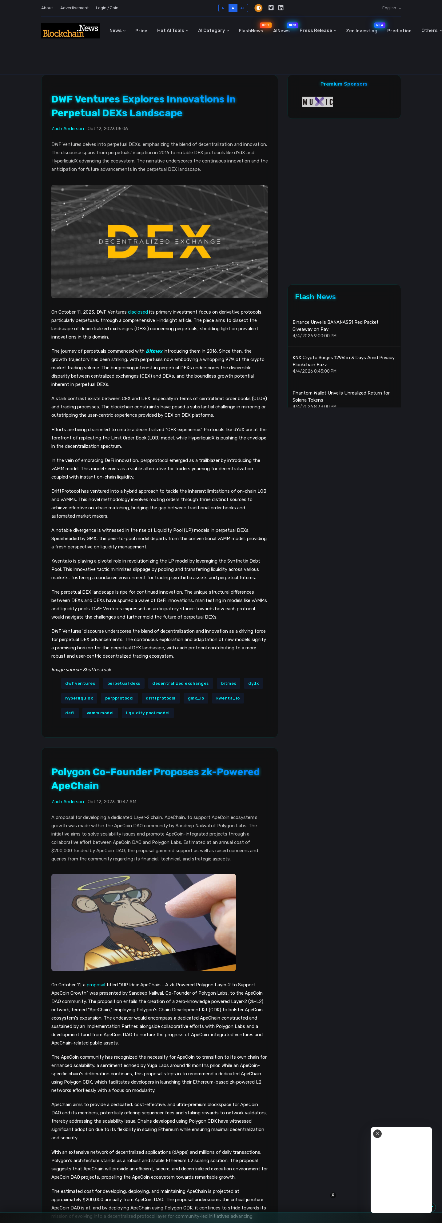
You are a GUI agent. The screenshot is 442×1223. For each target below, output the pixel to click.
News (116, 30)
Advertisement (74, 8)
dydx (253, 683)
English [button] (389, 8)
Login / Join (107, 8)
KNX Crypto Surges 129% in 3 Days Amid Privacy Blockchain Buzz (344, 361)
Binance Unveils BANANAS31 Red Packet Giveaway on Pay (336, 325)
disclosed (138, 312)
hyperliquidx (79, 698)
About (47, 8)
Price (141, 31)
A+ (243, 8)
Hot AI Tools (170, 30)
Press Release (316, 30)
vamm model (100, 713)
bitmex (228, 683)
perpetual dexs (123, 683)
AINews (284, 28)
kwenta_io (228, 698)
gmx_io (196, 698)
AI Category (211, 30)
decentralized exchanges (180, 683)
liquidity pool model (147, 713)
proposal (96, 985)
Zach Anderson (67, 128)
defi (69, 713)
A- (224, 8)
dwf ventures (80, 683)
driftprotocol (161, 698)
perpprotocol (119, 698)
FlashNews (253, 28)
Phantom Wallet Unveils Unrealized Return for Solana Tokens (341, 396)
